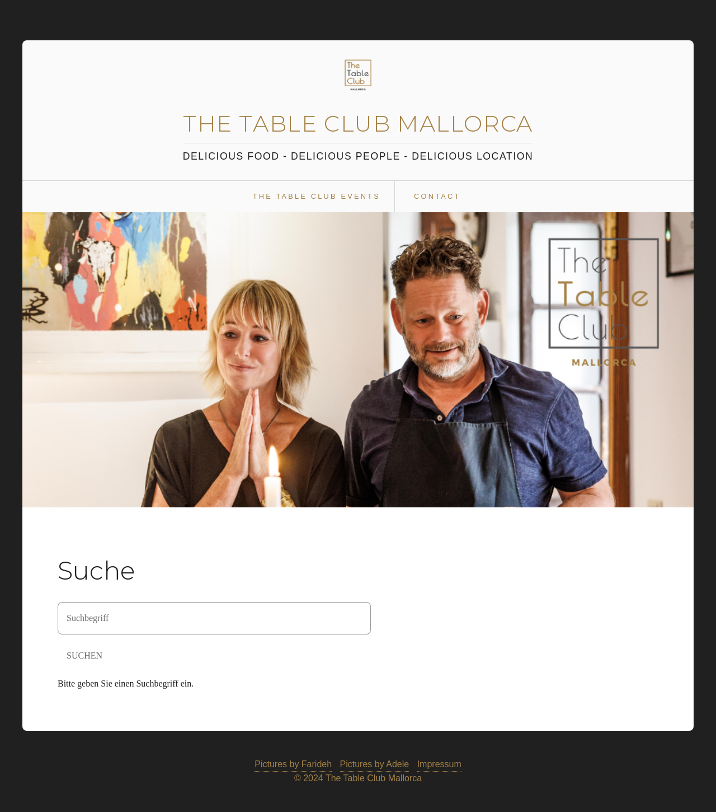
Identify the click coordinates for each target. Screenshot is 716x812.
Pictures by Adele (374, 764)
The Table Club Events (316, 196)
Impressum (439, 764)
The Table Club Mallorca (358, 123)
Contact (437, 196)
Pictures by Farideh (293, 764)
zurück (37, 359)
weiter (678, 359)
